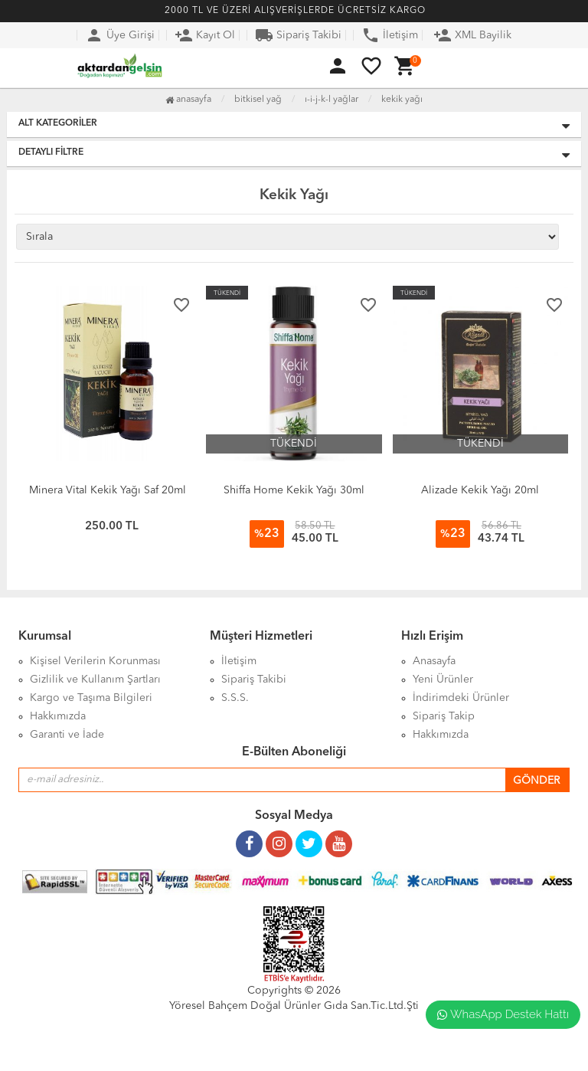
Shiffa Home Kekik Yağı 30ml (294, 490)
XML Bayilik (472, 35)
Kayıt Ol (205, 35)
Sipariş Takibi (298, 35)
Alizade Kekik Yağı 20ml (480, 490)
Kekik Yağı (402, 99)
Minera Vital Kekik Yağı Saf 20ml (107, 490)
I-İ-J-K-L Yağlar (331, 99)
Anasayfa (188, 99)
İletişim (389, 35)
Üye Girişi (120, 35)
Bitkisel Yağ (258, 99)
